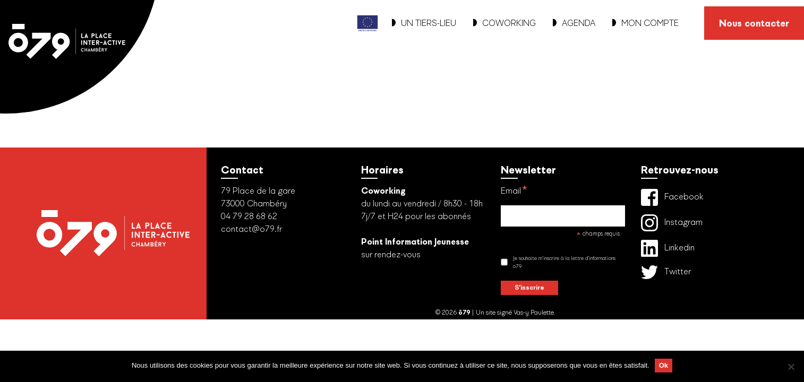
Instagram (672, 222)
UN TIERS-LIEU (424, 23)
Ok (663, 365)
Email (514, 192)
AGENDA (574, 23)
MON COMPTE (645, 23)
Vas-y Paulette (534, 312)
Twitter (666, 272)
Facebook (672, 197)
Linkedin (668, 248)
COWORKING (504, 23)
